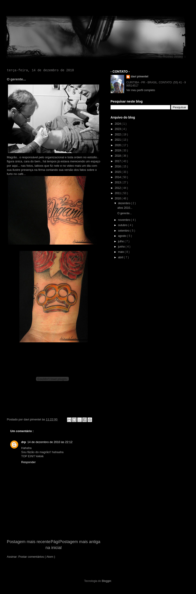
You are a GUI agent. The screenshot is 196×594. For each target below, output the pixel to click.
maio (121, 251)
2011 (118, 193)
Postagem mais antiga (79, 541)
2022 (118, 134)
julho (121, 241)
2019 (118, 150)
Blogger (106, 581)
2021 (118, 139)
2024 (118, 123)
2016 (118, 166)
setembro (124, 230)
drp (23, 442)
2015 (118, 172)
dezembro (124, 203)
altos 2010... (124, 207)
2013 (118, 182)
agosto (122, 236)
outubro (123, 225)
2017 (118, 161)
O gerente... (124, 213)
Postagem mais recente (28, 541)
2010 (118, 198)
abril (121, 257)
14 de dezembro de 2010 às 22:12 (49, 442)
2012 (118, 188)
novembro (124, 220)
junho (122, 246)
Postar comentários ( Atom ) (36, 556)
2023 (118, 129)
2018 (118, 155)
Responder (28, 462)
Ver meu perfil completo (140, 90)
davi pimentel (139, 76)
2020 (118, 145)
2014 (118, 177)
